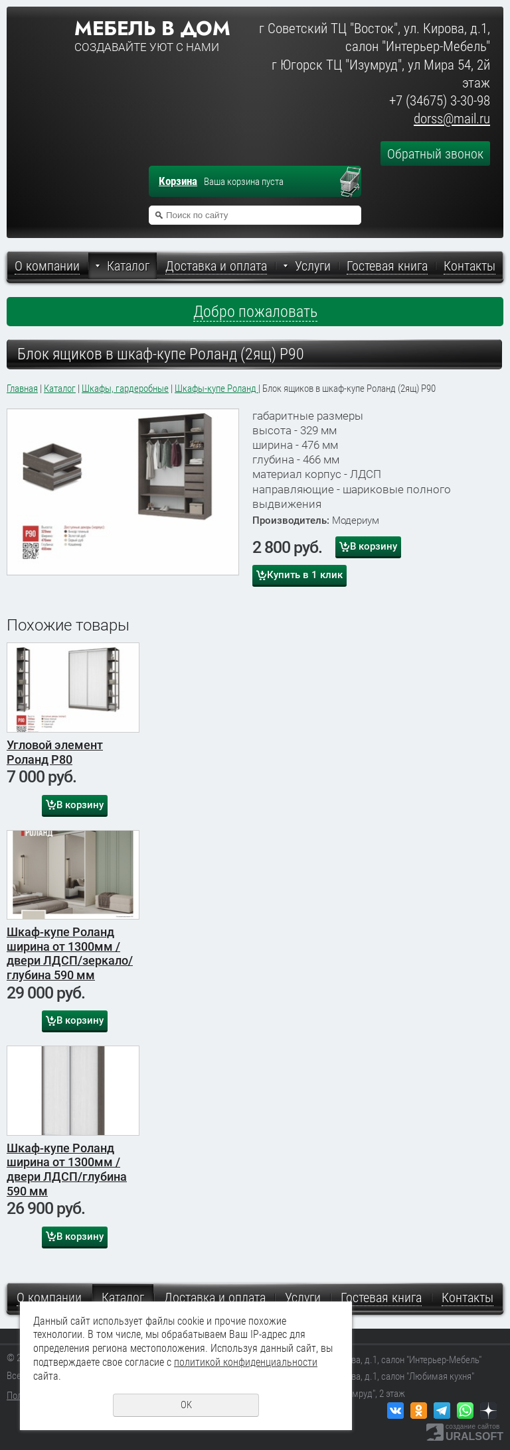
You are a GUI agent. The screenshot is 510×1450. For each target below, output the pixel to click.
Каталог (60, 388)
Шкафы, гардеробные (125, 388)
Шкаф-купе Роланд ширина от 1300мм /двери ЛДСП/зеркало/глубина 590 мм (70, 953)
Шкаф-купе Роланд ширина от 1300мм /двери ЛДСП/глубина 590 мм (67, 1169)
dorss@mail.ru (452, 119)
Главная (22, 388)
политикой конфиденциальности (245, 1362)
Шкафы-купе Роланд (216, 388)
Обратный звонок (435, 154)
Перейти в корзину (356, 183)
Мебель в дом (152, 28)
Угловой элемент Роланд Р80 (55, 752)
